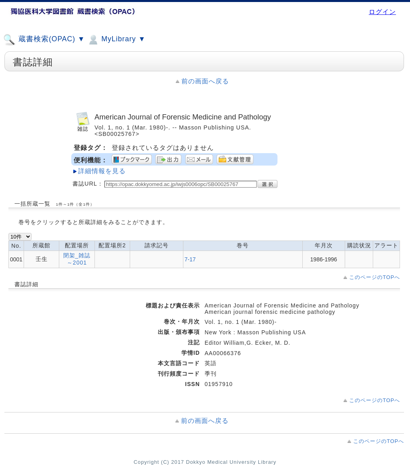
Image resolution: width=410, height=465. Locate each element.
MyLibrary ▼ (116, 40)
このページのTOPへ (374, 277)
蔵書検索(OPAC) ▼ (44, 40)
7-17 (190, 259)
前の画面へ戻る (205, 81)
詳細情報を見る (102, 171)
